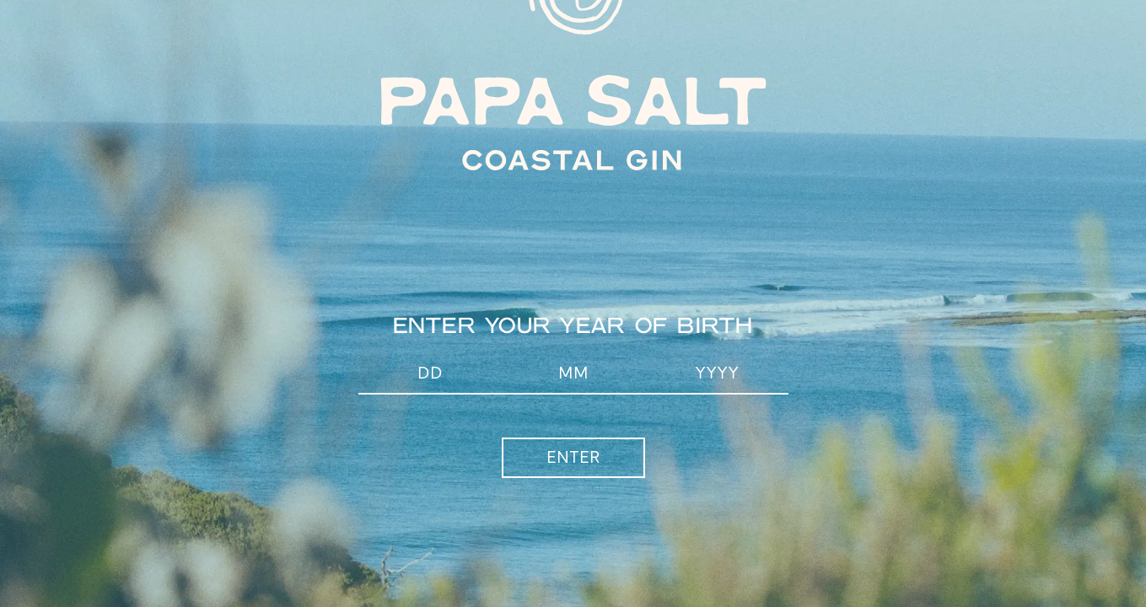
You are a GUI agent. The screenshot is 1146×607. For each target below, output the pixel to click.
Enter (573, 457)
